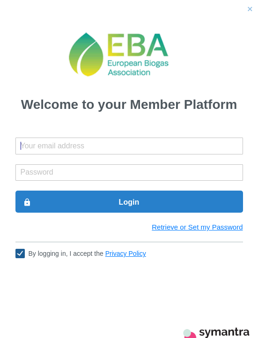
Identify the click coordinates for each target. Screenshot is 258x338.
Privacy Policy (125, 253)
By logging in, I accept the (87, 253)
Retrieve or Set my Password (197, 227)
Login (81, 202)
